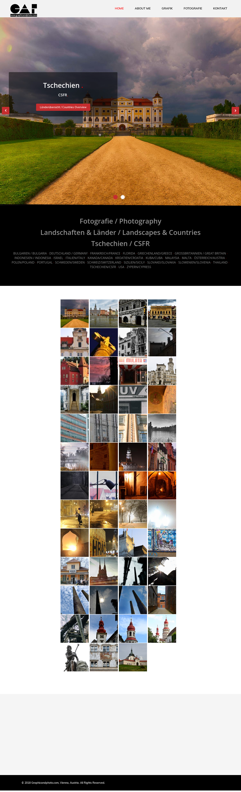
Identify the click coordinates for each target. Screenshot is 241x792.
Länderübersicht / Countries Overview (63, 107)
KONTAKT (220, 8)
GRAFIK (167, 8)
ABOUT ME (143, 8)
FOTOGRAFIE (193, 8)
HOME (119, 8)
